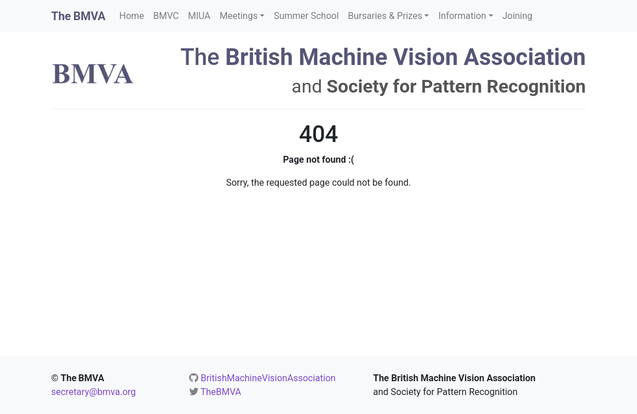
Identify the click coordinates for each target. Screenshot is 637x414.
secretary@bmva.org (93, 391)
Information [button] (462, 15)
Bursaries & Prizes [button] (385, 15)
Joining (517, 15)
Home (132, 15)
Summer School (306, 15)
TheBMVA (221, 391)
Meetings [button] (239, 15)
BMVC (166, 15)
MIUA (199, 15)
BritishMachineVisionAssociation (268, 378)
